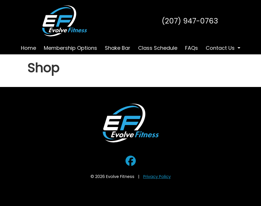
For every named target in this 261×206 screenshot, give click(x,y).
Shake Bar (117, 48)
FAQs (191, 48)
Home (28, 48)
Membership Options (70, 48)
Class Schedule (157, 48)
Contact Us (220, 48)
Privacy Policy (157, 176)
